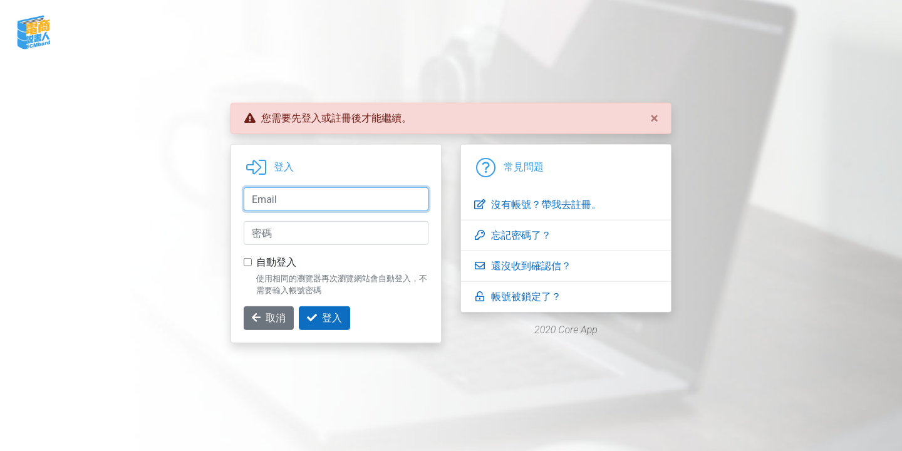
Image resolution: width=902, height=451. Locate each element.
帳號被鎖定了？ (517, 297)
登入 (324, 318)
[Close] (654, 118)
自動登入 (276, 262)
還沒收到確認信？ (522, 266)
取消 (269, 318)
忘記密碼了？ (512, 235)
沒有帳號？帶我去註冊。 (537, 204)
